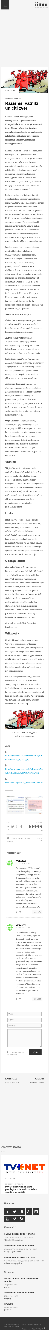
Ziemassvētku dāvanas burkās (19, 1245)
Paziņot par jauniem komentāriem (15, 1053)
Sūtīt (35, 1052)
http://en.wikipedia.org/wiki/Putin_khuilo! (24, 782)
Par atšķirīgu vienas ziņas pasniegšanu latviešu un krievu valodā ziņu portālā (21, 1189)
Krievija (14, 839)
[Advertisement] (24, 39)
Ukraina (27, 839)
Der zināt (18, 98)
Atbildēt (37, 912)
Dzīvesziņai (9, 98)
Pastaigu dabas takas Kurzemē (19, 1233)
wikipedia (10, 841)
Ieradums (8, 1303)
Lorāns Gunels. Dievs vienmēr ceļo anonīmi (21, 1280)
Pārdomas (19, 1184)
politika (20, 839)
